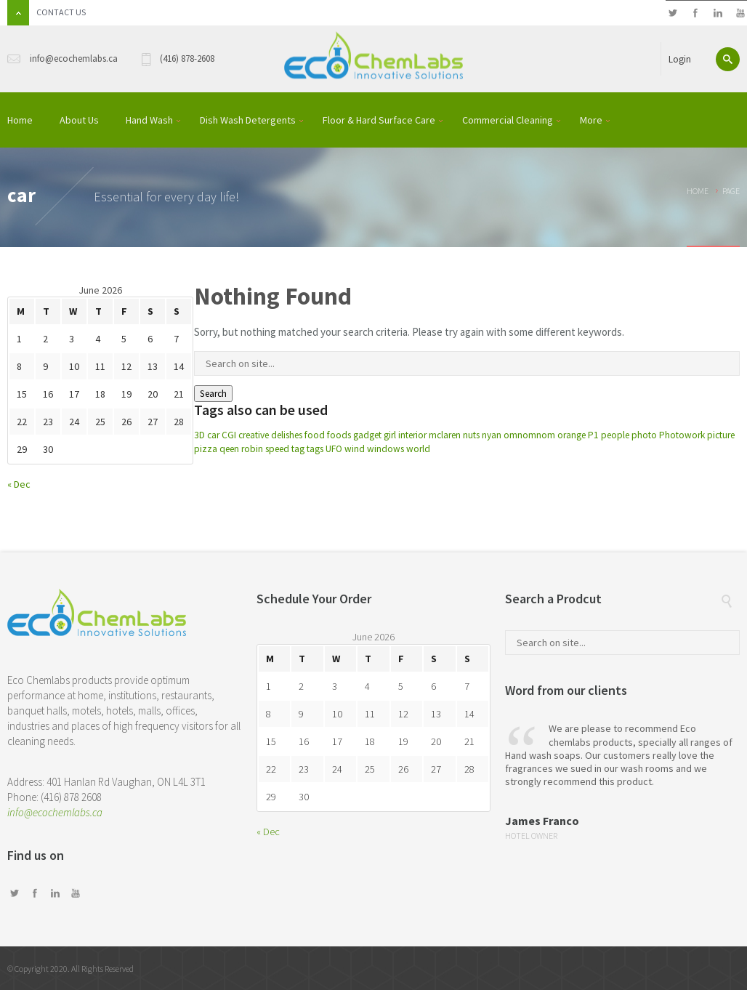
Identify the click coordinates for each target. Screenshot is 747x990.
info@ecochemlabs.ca (54, 812)
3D (199, 435)
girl (390, 435)
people (615, 435)
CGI (229, 435)
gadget (367, 435)
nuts (471, 435)
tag (297, 449)
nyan (491, 435)
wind (354, 449)
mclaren (445, 435)
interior (412, 435)
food (314, 435)
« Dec (19, 484)
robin (252, 449)
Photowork (682, 435)
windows (385, 449)
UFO (334, 449)
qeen (229, 449)
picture (721, 435)
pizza (205, 449)
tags (315, 449)
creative (253, 435)
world (418, 449)
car (213, 435)
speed (277, 449)
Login (680, 59)
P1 (593, 435)
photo (644, 435)
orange (571, 435)
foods (339, 435)
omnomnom (529, 435)
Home (697, 190)
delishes (286, 435)
